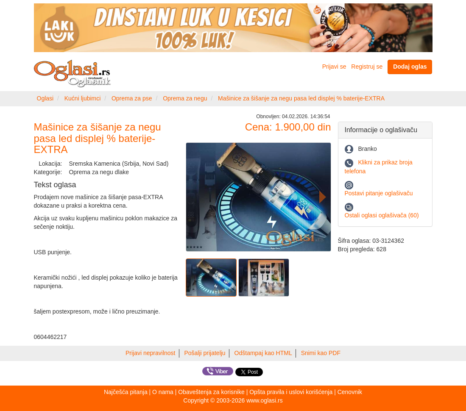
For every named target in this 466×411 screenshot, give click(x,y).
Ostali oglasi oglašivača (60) (382, 215)
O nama (162, 392)
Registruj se (366, 66)
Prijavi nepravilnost (151, 353)
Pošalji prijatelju (204, 353)
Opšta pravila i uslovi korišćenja (290, 392)
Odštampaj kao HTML (263, 353)
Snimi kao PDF (320, 353)
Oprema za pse (132, 98)
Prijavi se (334, 66)
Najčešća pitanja (126, 392)
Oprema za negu (185, 98)
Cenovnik (350, 392)
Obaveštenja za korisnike (211, 392)
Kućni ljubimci (82, 98)
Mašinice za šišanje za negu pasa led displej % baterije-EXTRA (301, 98)
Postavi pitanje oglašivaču (379, 193)
